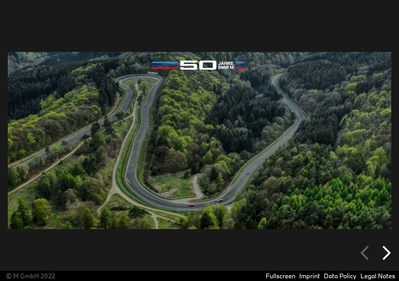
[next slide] (385, 253)
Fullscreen (280, 276)
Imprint (309, 276)
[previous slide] (366, 253)
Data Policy (340, 276)
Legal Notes (377, 276)
